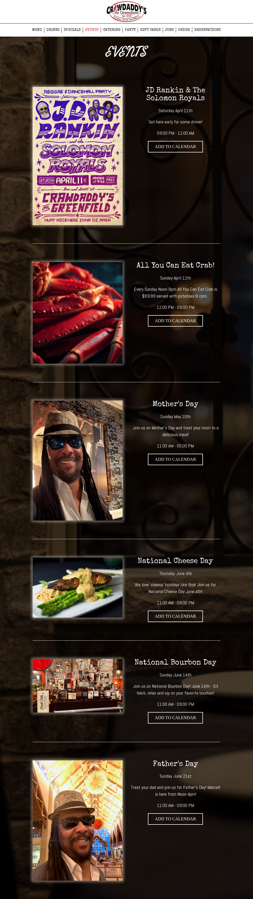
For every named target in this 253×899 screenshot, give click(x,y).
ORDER (184, 30)
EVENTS (92, 30)
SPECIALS (72, 30)
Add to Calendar (175, 146)
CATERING (112, 30)
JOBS (169, 30)
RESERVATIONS (207, 30)
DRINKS (52, 30)
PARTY (130, 30)
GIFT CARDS (150, 30)
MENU (37, 30)
